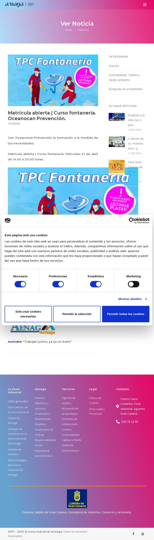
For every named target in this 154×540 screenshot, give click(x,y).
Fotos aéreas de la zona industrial (18, 409)
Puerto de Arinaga (14, 420)
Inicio (68, 30)
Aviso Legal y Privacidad (97, 411)
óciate (16, 341)
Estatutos (40, 424)
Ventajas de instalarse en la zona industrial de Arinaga (17, 436)
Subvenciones (70, 450)
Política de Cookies (95, 400)
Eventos (114, 66)
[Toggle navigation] (145, 5)
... (137, 169)
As (10, 341)
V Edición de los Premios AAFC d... (136, 143)
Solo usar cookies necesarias (28, 314)
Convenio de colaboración (70, 421)
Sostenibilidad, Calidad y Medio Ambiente (124, 77)
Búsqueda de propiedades (126, 89)
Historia (39, 398)
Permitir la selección (77, 314)
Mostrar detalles (130, 299)
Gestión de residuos (14, 452)
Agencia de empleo (68, 400)
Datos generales (18, 401)
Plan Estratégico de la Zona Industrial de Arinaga (17, 467)
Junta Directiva (43, 456)
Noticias (83, 30)
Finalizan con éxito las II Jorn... (136, 120)
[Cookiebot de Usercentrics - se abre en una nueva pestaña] (131, 221)
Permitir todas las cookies (125, 314)
